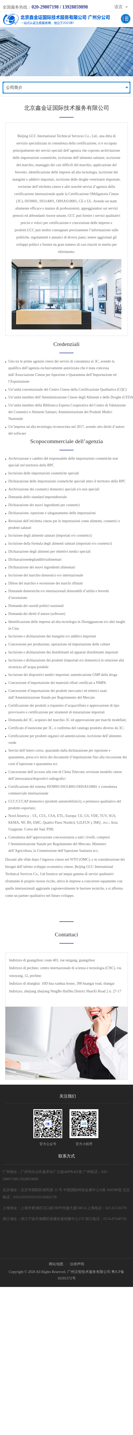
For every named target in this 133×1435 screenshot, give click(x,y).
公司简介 (14, 87)
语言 (118, 7)
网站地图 (56, 1264)
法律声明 (77, 1264)
